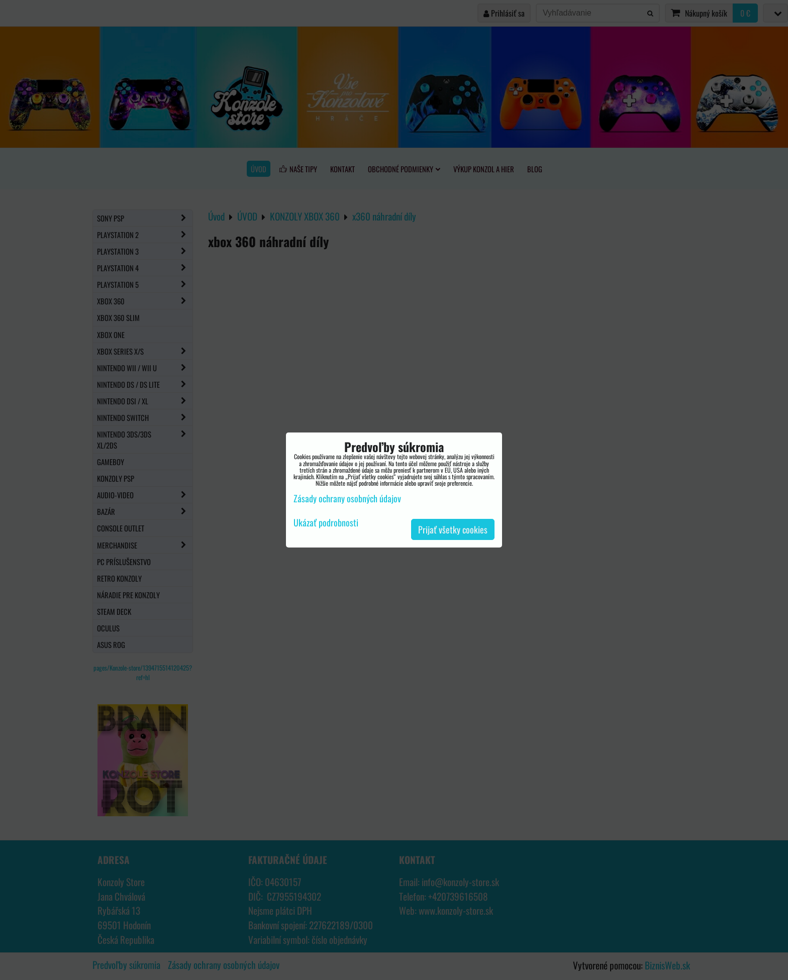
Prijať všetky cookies (452, 529)
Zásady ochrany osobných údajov (347, 498)
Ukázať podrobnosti (325, 523)
